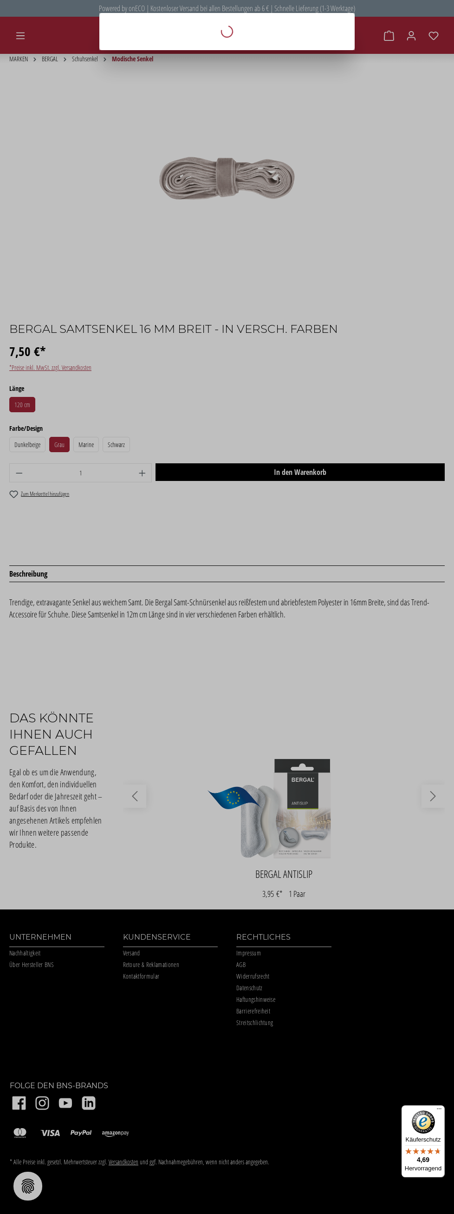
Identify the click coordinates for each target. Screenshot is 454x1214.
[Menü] (439, 1111)
